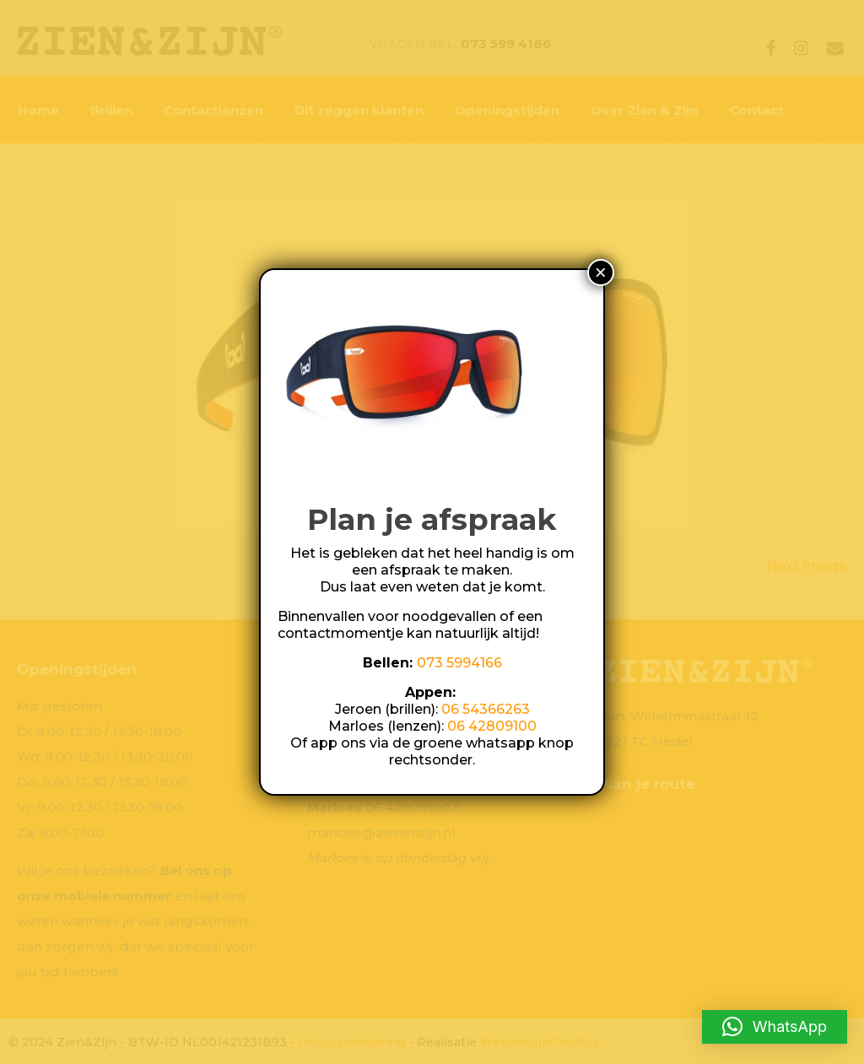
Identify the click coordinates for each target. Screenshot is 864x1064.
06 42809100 (492, 726)
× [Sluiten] (601, 272)
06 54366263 (485, 709)
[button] (774, 1027)
